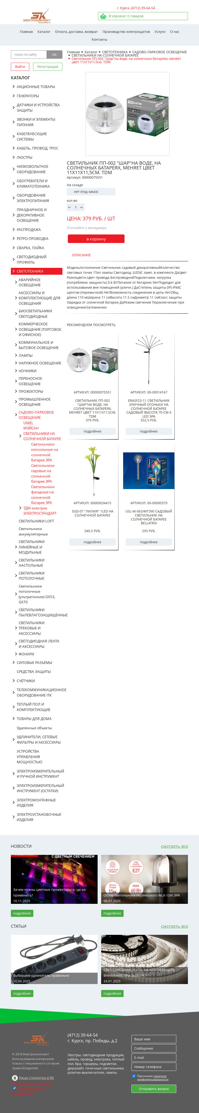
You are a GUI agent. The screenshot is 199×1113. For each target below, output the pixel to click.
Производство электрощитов (126, 31)
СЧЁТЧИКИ (26, 680)
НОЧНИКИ (27, 370)
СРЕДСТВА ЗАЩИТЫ (34, 671)
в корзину (96, 239)
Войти (20, 66)
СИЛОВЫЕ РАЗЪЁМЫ (34, 662)
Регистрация (47, 66)
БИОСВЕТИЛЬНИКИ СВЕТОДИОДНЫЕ (35, 314)
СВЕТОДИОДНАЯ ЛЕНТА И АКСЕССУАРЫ (39, 644)
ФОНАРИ (26, 654)
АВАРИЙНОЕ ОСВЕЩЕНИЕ (30, 282)
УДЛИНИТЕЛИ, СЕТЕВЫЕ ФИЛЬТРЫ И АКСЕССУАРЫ (39, 739)
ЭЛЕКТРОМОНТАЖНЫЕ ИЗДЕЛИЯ (36, 803)
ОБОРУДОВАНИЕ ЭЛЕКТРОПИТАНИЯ (33, 198)
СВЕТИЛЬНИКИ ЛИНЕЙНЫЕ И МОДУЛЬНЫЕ (31, 547)
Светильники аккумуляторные (33, 531)
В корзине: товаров (126, 16)
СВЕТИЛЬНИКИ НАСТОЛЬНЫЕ (31, 563)
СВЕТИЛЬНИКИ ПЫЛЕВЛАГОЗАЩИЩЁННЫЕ (40, 612)
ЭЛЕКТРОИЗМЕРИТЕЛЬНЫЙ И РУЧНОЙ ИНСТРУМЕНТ (39, 774)
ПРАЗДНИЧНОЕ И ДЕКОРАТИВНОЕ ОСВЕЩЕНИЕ (32, 215)
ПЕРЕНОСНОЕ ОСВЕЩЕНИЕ (30, 381)
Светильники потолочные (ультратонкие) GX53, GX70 (37, 594)
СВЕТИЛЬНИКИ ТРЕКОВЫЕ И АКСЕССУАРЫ (31, 628)
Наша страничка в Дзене (32, 1083)
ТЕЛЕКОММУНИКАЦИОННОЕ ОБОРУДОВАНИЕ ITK (39, 692)
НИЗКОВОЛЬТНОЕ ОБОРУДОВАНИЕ (32, 169)
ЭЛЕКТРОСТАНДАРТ (39, 513)
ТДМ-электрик (35, 508)
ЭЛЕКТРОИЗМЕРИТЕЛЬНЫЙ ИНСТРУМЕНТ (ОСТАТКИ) (39, 788)
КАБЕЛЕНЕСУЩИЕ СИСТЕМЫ (32, 136)
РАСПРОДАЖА (29, 229)
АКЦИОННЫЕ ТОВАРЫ (36, 86)
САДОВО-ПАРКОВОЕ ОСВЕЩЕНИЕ (36, 415)
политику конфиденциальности (153, 1077)
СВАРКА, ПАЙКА (30, 247)
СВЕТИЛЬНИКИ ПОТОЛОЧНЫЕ (31, 576)
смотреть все (174, 846)
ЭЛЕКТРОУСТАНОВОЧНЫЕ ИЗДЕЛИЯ (39, 817)
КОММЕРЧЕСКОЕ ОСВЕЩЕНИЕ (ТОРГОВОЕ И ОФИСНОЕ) (40, 329)
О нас (174, 31)
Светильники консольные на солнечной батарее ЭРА (44, 452)
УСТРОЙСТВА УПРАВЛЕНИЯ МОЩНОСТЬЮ (29, 756)
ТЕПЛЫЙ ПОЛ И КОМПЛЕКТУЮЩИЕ (33, 707)
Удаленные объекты (34, 727)
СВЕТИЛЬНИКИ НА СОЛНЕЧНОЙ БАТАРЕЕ (42, 436)
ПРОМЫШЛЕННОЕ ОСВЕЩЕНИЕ (35, 402)
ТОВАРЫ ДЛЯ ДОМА (34, 718)
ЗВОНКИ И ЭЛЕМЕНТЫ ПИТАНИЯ (36, 122)
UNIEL (28, 422)
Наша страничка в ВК (36, 1077)
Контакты (99, 39)
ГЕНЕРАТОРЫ (28, 95)
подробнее (92, 431)
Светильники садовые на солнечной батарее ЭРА (43, 473)
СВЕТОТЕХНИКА (30, 271)
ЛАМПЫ (26, 355)
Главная (26, 31)
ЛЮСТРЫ (24, 157)
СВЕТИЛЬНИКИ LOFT (36, 521)
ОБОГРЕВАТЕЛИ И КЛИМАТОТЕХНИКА (33, 183)
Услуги (160, 31)
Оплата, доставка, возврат (76, 31)
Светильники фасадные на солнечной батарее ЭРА (43, 494)
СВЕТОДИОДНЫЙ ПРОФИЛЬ (31, 259)
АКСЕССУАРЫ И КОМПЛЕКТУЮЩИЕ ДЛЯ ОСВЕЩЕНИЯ (40, 298)
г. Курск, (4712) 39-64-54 (136, 8)
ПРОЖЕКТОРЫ (31, 391)
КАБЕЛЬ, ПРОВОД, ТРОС (37, 148)
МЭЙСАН (31, 428)
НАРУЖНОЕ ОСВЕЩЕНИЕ (40, 363)
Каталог (44, 31)
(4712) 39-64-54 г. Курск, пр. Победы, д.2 (92, 1037)
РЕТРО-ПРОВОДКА (32, 238)
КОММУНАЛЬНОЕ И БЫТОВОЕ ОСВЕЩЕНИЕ (39, 345)
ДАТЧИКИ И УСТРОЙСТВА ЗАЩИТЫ (38, 107)
